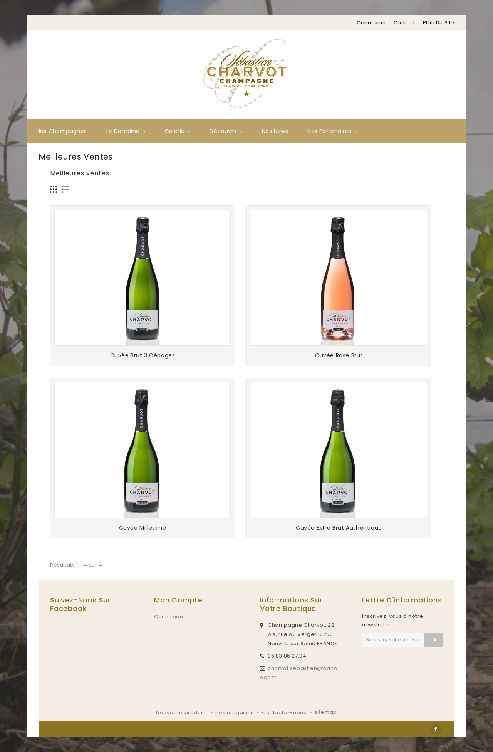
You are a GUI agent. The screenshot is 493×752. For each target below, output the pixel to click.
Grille (53, 189)
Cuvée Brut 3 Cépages (142, 355)
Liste (65, 189)
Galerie (175, 131)
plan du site (438, 22)
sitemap (326, 712)
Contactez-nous (285, 712)
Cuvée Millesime (142, 528)
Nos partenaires (329, 131)
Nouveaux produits (182, 712)
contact (404, 22)
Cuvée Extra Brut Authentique (339, 528)
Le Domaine (123, 131)
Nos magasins (235, 712)
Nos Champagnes (62, 131)
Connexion (371, 22)
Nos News (275, 131)
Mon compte (178, 600)
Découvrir (223, 131)
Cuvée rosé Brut (339, 355)
